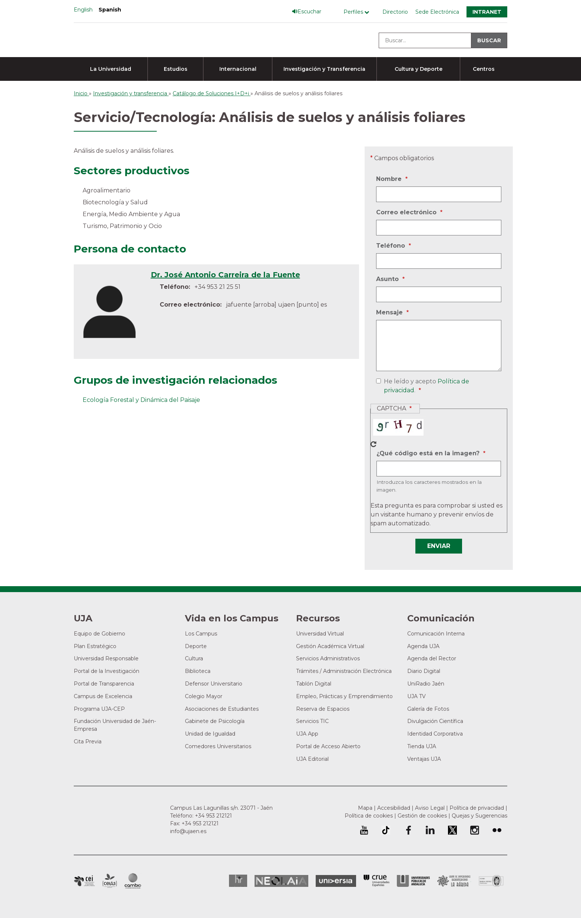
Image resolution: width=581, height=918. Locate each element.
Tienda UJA (421, 746)
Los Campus (201, 633)
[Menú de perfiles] (358, 12)
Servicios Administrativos (328, 658)
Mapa (365, 808)
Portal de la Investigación (106, 671)
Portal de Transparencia (104, 683)
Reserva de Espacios (322, 709)
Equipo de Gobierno (99, 633)
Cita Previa (88, 741)
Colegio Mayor (203, 696)
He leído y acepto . (425, 386)
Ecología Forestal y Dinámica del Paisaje (141, 399)
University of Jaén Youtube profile (364, 830)
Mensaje (390, 312)
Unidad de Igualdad (210, 733)
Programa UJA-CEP (99, 709)
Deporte (196, 646)
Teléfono (391, 245)
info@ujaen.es (188, 831)
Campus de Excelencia (103, 696)
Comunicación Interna (436, 633)
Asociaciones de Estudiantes (222, 709)
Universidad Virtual (320, 633)
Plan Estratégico (95, 646)
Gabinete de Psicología (215, 721)
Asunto (388, 279)
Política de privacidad (476, 808)
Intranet (486, 12)
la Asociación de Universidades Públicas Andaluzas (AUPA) (413, 881)
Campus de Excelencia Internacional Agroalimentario (109, 881)
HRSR (238, 881)
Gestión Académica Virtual (330, 646)
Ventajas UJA (424, 759)
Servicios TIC (312, 721)
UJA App (307, 733)
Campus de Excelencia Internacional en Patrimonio (84, 881)
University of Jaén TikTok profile (385, 830)
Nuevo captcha (373, 444)
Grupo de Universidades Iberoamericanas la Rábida (454, 881)
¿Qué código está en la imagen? (428, 453)
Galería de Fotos (428, 709)
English (83, 9)
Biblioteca (197, 671)
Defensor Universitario (213, 683)
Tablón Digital (313, 683)
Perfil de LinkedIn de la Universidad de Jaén (430, 830)
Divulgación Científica (435, 721)
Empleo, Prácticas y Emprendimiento (344, 696)
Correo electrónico (407, 212)
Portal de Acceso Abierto (328, 746)
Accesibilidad (393, 808)
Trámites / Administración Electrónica (344, 671)
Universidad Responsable (106, 658)
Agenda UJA (423, 646)
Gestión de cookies (422, 815)
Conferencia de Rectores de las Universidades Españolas (376, 881)
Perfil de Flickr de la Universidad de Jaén (496, 830)
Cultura (194, 658)
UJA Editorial (312, 759)
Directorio (395, 12)
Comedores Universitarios (218, 746)
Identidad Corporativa (435, 733)
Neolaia (281, 881)
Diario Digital (423, 671)
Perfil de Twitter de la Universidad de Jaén (452, 830)
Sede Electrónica (437, 12)
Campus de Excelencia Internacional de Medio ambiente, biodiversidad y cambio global (132, 881)
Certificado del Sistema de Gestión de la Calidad (491, 880)
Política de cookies (369, 815)
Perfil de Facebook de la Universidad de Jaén (408, 830)
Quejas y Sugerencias (479, 815)
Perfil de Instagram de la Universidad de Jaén (474, 830)
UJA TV (416, 696)
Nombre (390, 179)
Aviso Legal (430, 808)
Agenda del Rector (431, 658)
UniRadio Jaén (425, 683)
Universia (336, 881)
